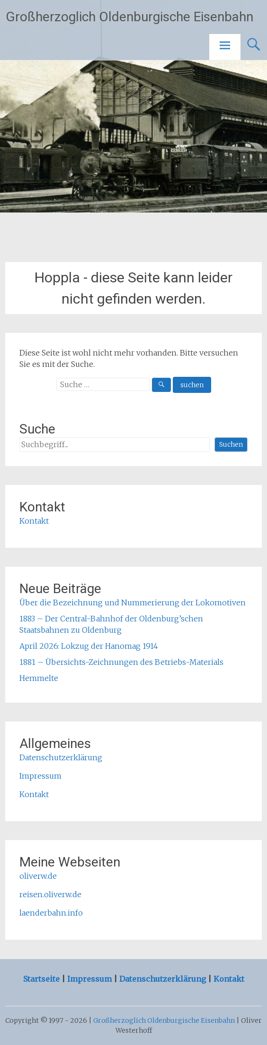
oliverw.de (38, 876)
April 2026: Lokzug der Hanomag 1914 (88, 646)
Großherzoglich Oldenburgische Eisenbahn (129, 17)
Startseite (42, 979)
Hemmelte (38, 678)
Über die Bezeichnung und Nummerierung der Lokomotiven (132, 602)
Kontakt (34, 521)
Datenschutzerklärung (60, 757)
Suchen (231, 444)
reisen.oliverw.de (50, 894)
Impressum (40, 776)
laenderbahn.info (51, 913)
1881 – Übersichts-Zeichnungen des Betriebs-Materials (121, 662)
